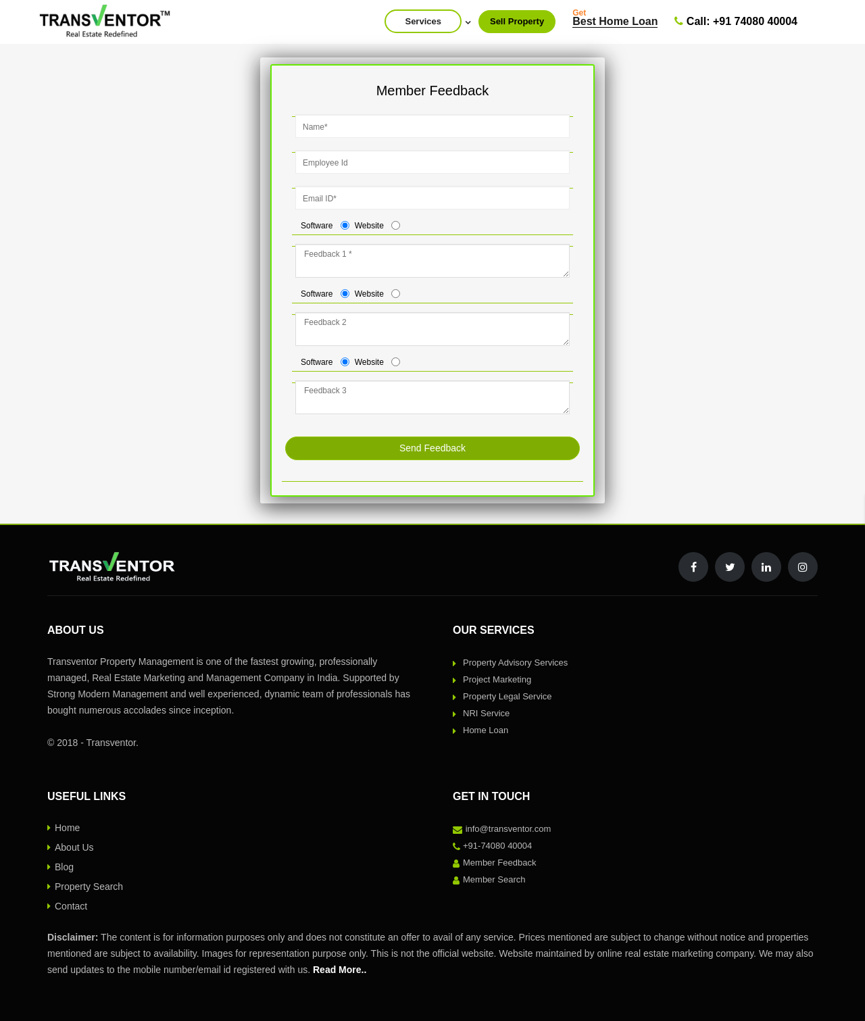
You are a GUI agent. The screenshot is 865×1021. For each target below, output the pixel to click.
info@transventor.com (508, 829)
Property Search (89, 886)
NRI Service (486, 713)
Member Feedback (499, 862)
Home (67, 827)
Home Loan (485, 730)
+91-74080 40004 (497, 846)
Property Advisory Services (515, 662)
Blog (64, 867)
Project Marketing (497, 679)
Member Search (494, 879)
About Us (74, 847)
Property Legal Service (507, 696)
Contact (71, 906)
